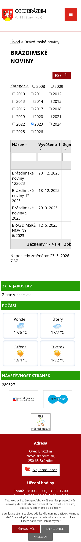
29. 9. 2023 (47, 207)
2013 (20, 101)
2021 (57, 116)
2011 (38, 93)
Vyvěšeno (49, 144)
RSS (61, 75)
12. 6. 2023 (47, 225)
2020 (38, 116)
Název (18, 144)
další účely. (54, 508)
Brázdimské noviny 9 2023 (23, 213)
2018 (57, 109)
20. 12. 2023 (49, 173)
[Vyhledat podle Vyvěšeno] (49, 157)
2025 (20, 131)
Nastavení (40, 537)
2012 (57, 93)
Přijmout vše (26, 529)
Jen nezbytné (55, 529)
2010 (20, 93)
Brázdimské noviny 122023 (23, 178)
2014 (38, 101)
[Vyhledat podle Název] (23, 157)
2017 (38, 109)
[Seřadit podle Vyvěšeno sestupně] (40, 149)
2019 (20, 116)
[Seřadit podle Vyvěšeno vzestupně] (40, 148)
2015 (57, 101)
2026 (38, 131)
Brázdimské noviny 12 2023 (23, 195)
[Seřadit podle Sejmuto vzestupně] (65, 148)
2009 (58, 86)
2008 (40, 86)
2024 (57, 124)
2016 (20, 109)
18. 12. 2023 (49, 190)
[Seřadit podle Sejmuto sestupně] (65, 149)
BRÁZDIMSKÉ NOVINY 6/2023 (24, 230)
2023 (38, 124)
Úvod (15, 41)
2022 (20, 124)
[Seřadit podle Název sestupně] (26, 144)
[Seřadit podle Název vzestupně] (26, 143)
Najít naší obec (45, 470)
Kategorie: (19, 85)
